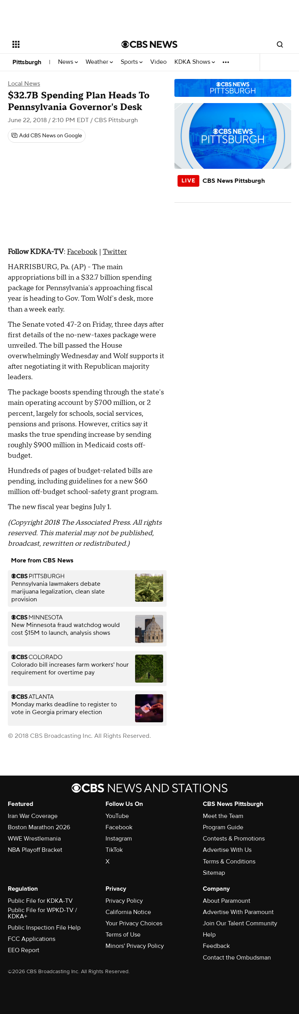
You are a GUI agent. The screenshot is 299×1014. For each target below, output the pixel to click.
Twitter (115, 251)
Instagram (119, 838)
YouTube (117, 816)
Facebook (82, 251)
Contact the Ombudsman (237, 957)
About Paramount (226, 901)
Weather (99, 62)
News (68, 62)
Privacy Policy (124, 901)
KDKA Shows (194, 62)
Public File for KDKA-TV (40, 901)
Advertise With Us (227, 850)
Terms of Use (123, 935)
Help (209, 935)
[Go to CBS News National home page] (149, 44)
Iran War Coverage (33, 816)
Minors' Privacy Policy (135, 946)
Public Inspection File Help (44, 928)
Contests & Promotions (234, 838)
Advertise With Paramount (238, 912)
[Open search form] (279, 44)
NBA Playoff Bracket (35, 850)
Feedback (216, 946)
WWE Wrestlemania (34, 838)
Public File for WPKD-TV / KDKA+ (42, 913)
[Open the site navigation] (58, 44)
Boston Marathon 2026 (39, 827)
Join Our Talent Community (240, 923)
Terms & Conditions (229, 861)
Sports (131, 62)
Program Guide (223, 827)
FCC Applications (31, 939)
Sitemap (214, 873)
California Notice (128, 912)
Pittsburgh (26, 62)
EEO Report (23, 950)
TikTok (114, 850)
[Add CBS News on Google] (47, 136)
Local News (24, 84)
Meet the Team (223, 816)
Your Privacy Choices (134, 923)
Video (158, 62)
